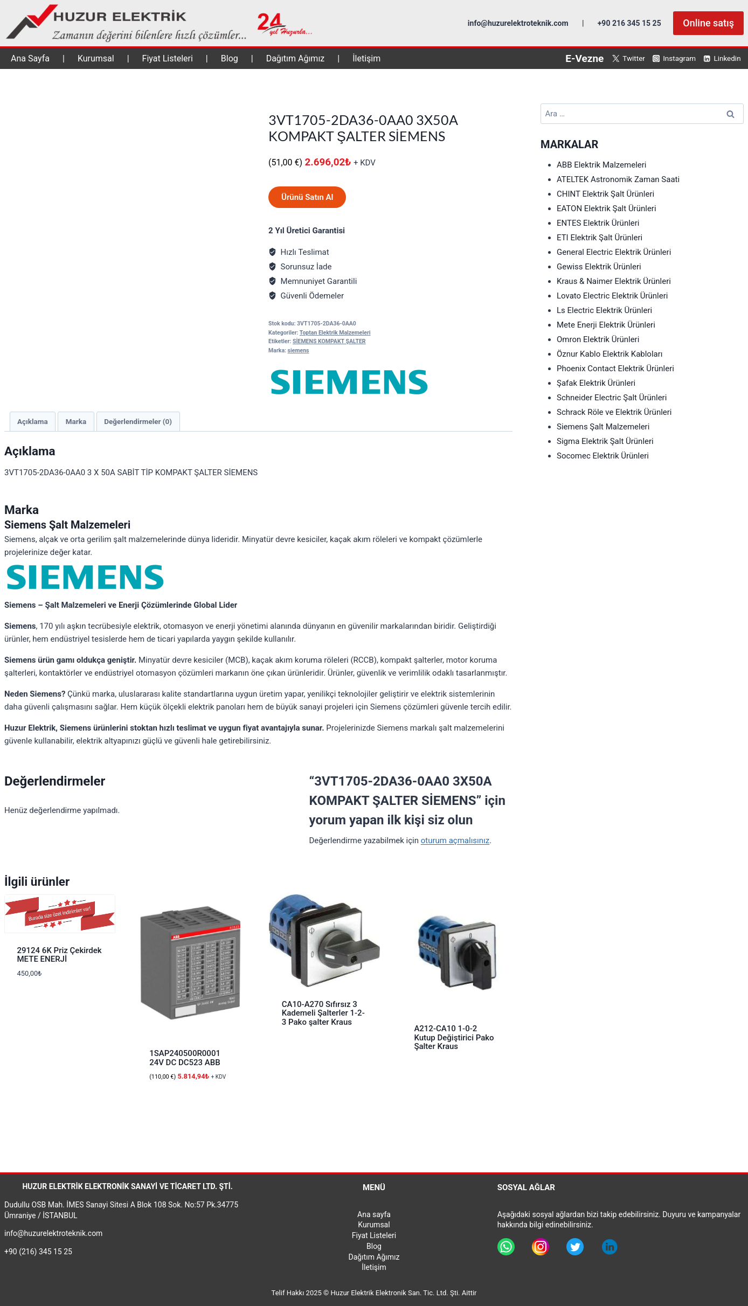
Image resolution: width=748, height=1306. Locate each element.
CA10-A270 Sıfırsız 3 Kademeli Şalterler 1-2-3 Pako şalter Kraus (323, 1013)
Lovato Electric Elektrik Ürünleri (612, 296)
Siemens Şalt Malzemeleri (603, 427)
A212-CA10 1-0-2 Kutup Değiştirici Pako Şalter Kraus (454, 1037)
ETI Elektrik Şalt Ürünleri (599, 237)
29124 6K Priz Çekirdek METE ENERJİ (59, 955)
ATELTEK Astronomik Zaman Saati (618, 179)
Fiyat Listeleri (167, 58)
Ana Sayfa (30, 58)
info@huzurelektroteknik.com (518, 23)
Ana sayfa (374, 1214)
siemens (298, 350)
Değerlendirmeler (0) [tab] (138, 421)
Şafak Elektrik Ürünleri (596, 383)
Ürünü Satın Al (307, 197)
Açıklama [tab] (32, 421)
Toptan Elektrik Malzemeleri (335, 332)
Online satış (708, 23)
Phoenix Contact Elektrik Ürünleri (615, 368)
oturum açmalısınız (455, 840)
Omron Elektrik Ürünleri (598, 339)
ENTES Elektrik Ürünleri (598, 223)
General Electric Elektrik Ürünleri (614, 252)
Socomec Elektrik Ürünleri (603, 456)
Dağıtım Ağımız (295, 58)
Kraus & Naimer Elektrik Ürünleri (614, 281)
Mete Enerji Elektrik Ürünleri (606, 325)
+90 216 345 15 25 (629, 23)
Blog (229, 58)
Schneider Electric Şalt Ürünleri (612, 397)
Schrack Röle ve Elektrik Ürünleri (614, 412)
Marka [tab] (76, 421)
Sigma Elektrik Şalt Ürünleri (605, 441)
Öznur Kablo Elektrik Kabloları (610, 354)
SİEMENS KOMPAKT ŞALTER (329, 341)
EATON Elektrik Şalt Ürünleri (606, 208)
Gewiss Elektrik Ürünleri (599, 267)
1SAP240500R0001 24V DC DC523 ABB (184, 1057)
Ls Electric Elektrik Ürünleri (604, 310)
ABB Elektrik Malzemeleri (602, 165)
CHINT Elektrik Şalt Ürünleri (605, 194)
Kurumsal (96, 58)
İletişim (366, 58)
